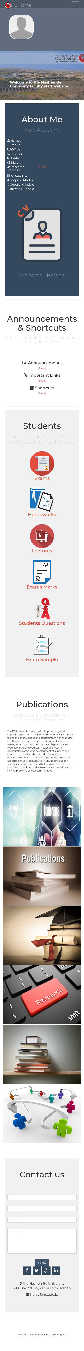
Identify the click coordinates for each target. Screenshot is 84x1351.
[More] (42, 368)
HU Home (18, 5)
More (42, 167)
